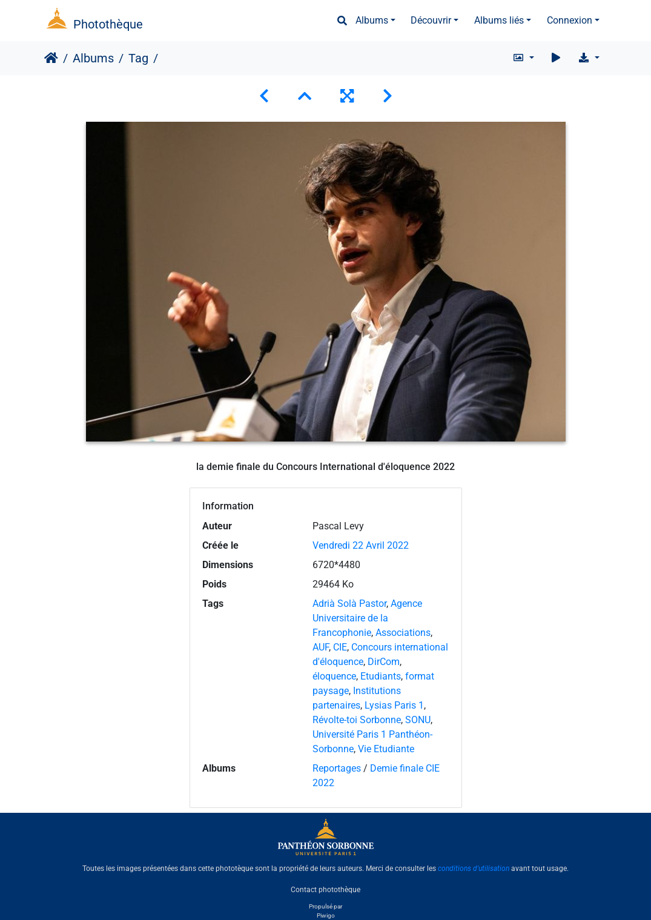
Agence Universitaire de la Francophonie (367, 618)
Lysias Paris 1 (394, 705)
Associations (403, 632)
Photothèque (108, 24)
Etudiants (380, 676)
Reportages (336, 768)
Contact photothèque (325, 889)
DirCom (384, 661)
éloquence (334, 676)
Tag (138, 58)
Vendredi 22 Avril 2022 (360, 545)
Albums (371, 20)
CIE (340, 647)
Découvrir (431, 20)
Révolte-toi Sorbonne (356, 720)
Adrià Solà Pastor (349, 603)
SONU (418, 720)
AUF (320, 647)
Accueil (51, 58)
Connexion (569, 20)
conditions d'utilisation (473, 868)
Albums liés (499, 20)
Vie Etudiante (386, 749)
